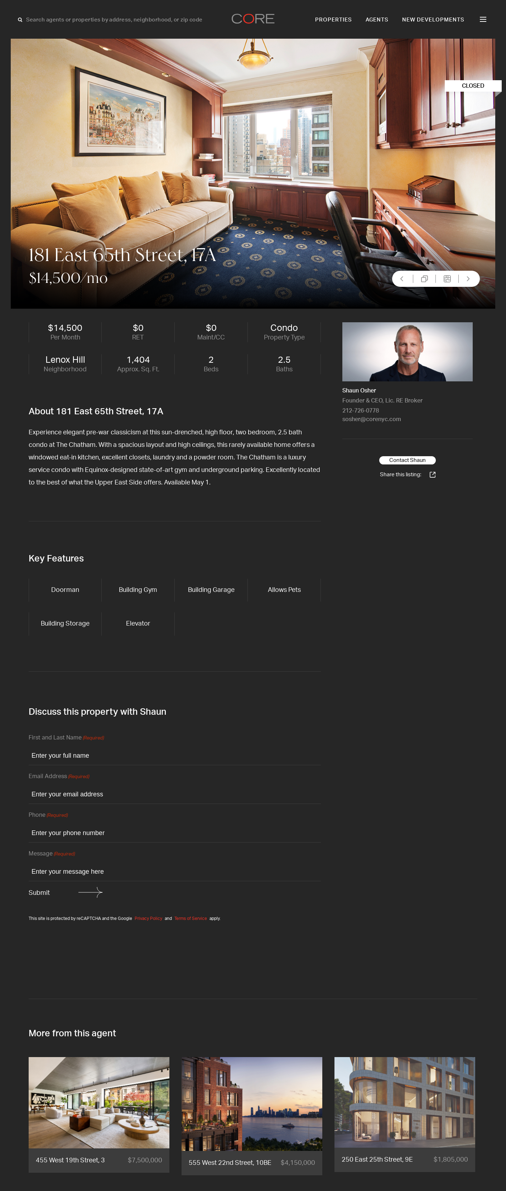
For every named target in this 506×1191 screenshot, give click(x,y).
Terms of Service (190, 918)
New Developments (433, 20)
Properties (333, 20)
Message (52, 854)
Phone (48, 815)
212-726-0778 (360, 411)
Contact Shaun (407, 460)
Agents (377, 20)
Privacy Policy (148, 918)
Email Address (59, 776)
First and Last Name (66, 738)
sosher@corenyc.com (371, 419)
